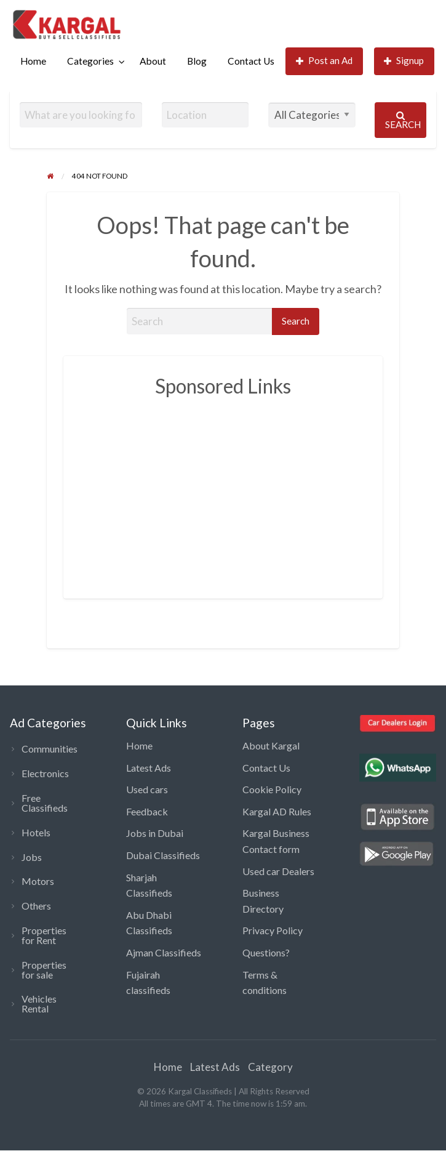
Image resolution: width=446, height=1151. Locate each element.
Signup (404, 61)
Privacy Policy (272, 930)
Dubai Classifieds (163, 855)
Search (403, 120)
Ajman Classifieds (163, 952)
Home (33, 61)
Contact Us (251, 61)
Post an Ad (324, 61)
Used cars (147, 789)
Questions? (266, 952)
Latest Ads (148, 767)
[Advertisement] (263, 491)
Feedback (147, 811)
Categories (90, 61)
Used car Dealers (278, 871)
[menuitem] (33, 61)
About (153, 61)
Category (270, 1066)
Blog (197, 61)
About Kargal (271, 745)
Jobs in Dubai (154, 833)
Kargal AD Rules (276, 811)
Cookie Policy (271, 789)
